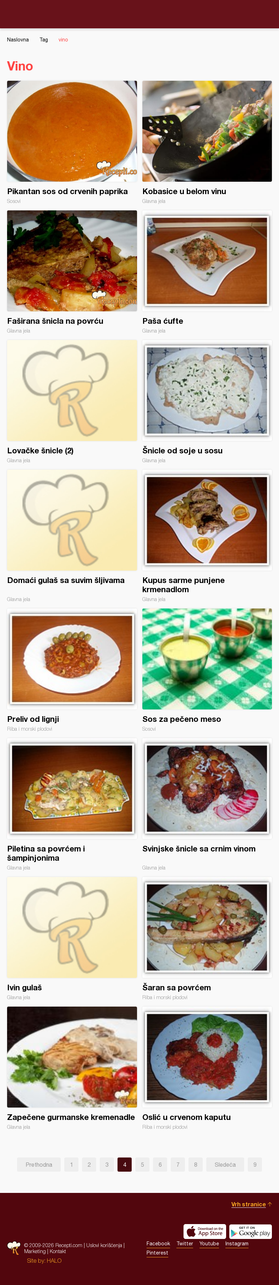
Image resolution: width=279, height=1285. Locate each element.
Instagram (236, 1243)
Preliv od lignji (72, 670)
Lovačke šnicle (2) (72, 401)
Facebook (158, 1243)
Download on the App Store (205, 1231)
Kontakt (58, 1251)
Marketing (35, 1251)
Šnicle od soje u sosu (207, 401)
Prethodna (39, 1164)
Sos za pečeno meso (207, 670)
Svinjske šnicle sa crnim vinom (207, 804)
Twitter (184, 1243)
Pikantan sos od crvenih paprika (72, 142)
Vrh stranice (248, 1204)
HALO (54, 1260)
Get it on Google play (250, 1231)
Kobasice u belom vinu (207, 142)
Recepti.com (139, 14)
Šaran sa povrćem (207, 938)
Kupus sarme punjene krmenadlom (207, 536)
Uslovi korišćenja (104, 1245)
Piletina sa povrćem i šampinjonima (72, 804)
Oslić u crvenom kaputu (207, 1068)
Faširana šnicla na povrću (72, 272)
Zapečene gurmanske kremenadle (72, 1068)
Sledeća (225, 1164)
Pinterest (157, 1253)
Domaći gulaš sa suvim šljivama (72, 536)
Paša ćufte (207, 272)
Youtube (209, 1243)
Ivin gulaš (72, 938)
